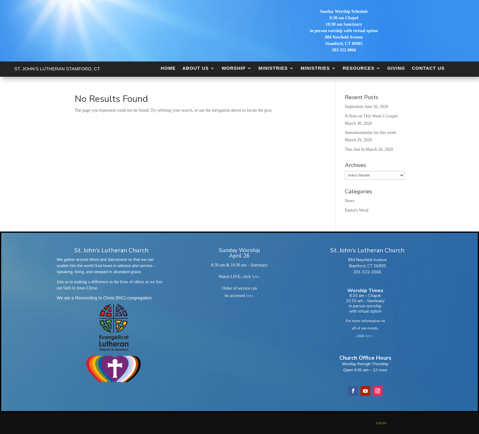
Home (168, 68)
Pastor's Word (356, 210)
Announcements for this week (370, 132)
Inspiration (354, 106)
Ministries (273, 68)
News (350, 200)
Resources (359, 68)
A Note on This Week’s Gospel (371, 116)
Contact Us (428, 68)
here (255, 276)
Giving (396, 68)
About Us (195, 68)
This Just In (355, 149)
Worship (233, 68)
